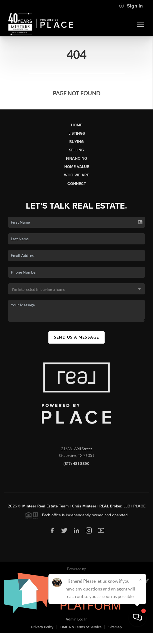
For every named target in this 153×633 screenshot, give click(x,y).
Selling (76, 150)
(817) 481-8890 (76, 466)
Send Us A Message (76, 337)
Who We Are (76, 175)
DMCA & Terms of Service (81, 627)
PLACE (139, 509)
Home (76, 125)
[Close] (140, 579)
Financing (76, 158)
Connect (76, 183)
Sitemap (115, 627)
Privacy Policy (42, 627)
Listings (76, 133)
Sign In (131, 6)
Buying (76, 141)
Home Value (76, 166)
